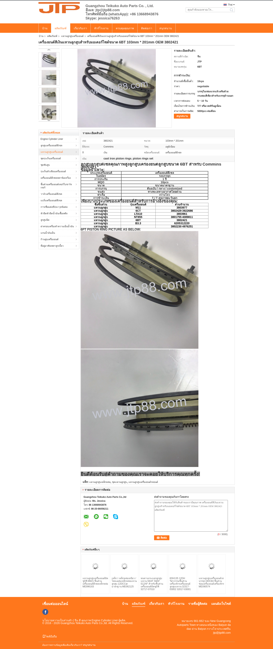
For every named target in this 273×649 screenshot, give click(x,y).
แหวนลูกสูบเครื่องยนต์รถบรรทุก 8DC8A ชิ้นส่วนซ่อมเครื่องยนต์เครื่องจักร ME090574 (211, 582)
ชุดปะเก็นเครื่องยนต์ (51, 158)
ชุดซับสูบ (45, 165)
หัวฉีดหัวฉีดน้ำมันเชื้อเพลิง (54, 213)
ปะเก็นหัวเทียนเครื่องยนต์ (53, 171)
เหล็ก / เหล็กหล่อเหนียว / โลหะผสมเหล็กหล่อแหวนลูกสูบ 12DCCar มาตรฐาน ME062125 (124, 582)
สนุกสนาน (165, 28)
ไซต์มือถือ (49, 636)
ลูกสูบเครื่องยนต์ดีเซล (51, 145)
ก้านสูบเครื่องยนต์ (49, 239)
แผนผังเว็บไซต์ (221, 603)
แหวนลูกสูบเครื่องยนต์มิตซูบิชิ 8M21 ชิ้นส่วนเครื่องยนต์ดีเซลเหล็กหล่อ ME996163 (95, 582)
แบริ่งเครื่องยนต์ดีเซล (51, 200)
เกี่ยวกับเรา (80, 28)
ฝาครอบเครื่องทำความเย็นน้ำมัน (57, 226)
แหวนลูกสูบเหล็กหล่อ (99, 482)
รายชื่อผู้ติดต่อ (197, 603)
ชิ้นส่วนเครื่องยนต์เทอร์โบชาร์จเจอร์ (56, 186)
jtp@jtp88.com (222, 632)
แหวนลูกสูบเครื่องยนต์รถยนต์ (143, 482)
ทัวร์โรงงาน (101, 28)
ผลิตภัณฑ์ (61, 28)
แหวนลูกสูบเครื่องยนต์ (72, 36)
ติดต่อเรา (146, 28)
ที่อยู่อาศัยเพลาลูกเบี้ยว (52, 245)
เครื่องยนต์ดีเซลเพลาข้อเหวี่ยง (56, 178)
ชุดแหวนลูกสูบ (119, 482)
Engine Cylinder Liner (52, 139)
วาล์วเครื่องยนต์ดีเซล (51, 194)
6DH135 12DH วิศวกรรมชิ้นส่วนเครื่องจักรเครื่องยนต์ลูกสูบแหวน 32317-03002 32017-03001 (180, 584)
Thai (230, 4)
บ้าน (44, 28)
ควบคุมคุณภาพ (125, 28)
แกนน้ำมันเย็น (48, 233)
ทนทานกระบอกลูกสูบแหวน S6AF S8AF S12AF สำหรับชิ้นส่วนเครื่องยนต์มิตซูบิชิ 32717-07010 (152, 584)
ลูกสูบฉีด (45, 220)
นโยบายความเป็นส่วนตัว (57, 620)
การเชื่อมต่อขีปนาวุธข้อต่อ (54, 207)
